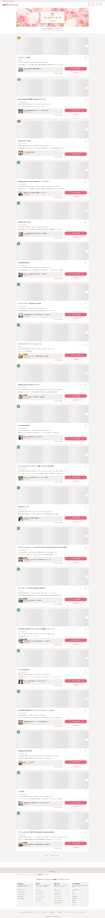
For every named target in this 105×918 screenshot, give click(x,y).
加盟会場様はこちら (53, 912)
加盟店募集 (60, 912)
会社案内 (21, 912)
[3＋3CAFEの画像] (52, 780)
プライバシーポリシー (37, 912)
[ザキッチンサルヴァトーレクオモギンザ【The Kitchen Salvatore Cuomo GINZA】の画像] (52, 536)
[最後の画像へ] (86, 46)
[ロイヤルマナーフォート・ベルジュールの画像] (52, 332)
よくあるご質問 (82, 912)
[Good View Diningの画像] (52, 414)
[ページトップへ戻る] (52, 870)
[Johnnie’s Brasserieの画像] (52, 211)
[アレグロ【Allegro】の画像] (52, 658)
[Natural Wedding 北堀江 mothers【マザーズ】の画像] (52, 88)
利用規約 (25, 912)
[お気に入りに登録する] (85, 57)
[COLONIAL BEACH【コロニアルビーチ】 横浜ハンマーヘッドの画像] (52, 617)
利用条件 (30, 912)
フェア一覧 (75, 69)
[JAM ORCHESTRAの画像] (52, 251)
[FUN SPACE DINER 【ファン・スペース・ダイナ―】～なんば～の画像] (52, 699)
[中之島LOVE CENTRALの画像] (52, 739)
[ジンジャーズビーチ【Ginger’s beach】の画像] (52, 292)
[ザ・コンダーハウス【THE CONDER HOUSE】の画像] (52, 577)
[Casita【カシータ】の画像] (52, 495)
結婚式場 (34, 874)
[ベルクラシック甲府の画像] (52, 46)
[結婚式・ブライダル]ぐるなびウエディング (24, 874)
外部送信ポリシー (45, 912)
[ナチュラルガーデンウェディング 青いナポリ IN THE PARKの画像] (52, 455)
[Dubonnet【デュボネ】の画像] (52, 129)
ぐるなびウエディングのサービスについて (70, 912)
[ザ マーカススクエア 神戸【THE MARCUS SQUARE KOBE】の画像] (52, 821)
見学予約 (76, 73)
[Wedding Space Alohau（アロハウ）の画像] (52, 373)
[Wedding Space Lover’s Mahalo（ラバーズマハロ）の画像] (52, 170)
